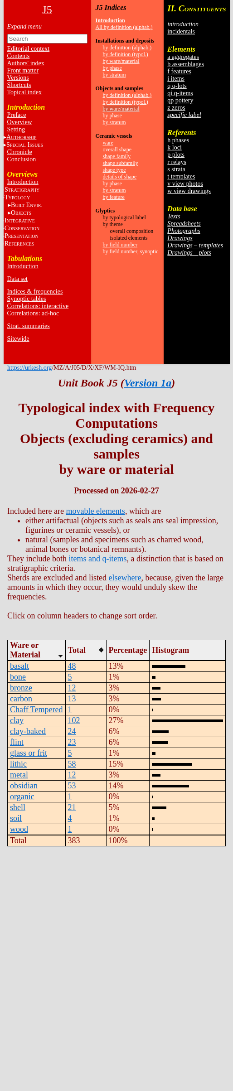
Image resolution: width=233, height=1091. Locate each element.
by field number (120, 244)
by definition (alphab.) (127, 47)
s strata (176, 169)
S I (24, 144)
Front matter (23, 70)
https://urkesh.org (29, 367)
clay (17, 720)
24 (72, 731)
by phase (112, 68)
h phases (178, 140)
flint (17, 742)
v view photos (185, 183)
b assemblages (185, 64)
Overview (19, 122)
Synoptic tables (26, 298)
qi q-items (180, 93)
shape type (114, 170)
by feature (114, 197)
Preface (16, 114)
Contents (18, 56)
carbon (21, 698)
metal (19, 774)
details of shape (120, 177)
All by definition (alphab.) (124, 27)
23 (72, 742)
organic (22, 796)
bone (18, 676)
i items (175, 78)
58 (72, 763)
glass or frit (28, 753)
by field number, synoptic (131, 251)
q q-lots (176, 85)
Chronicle (19, 152)
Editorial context (28, 48)
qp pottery (180, 100)
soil (16, 818)
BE (26, 205)
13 (72, 698)
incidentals (181, 31)
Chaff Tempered (36, 709)
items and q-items (97, 558)
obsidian (24, 785)
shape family (117, 156)
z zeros (176, 107)
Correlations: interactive (38, 306)
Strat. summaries (28, 326)
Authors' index (25, 63)
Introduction (23, 182)
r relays (176, 162)
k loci (174, 147)
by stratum (114, 75)
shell (17, 807)
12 (72, 687)
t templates (181, 176)
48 (72, 666)
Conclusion (21, 159)
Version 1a (148, 383)
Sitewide (18, 338)
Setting (16, 129)
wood (19, 829)
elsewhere (124, 577)
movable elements (95, 511)
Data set (17, 278)
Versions (18, 77)
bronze (21, 687)
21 (72, 807)
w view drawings (189, 191)
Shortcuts (19, 85)
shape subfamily (120, 163)
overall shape (117, 149)
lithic (18, 763)
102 (74, 720)
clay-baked (28, 731)
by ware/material (121, 61)
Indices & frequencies (35, 291)
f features (179, 71)
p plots (175, 154)
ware (108, 143)
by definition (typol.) (125, 54)
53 (72, 785)
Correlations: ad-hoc (33, 313)
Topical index (24, 92)
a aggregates (183, 56)
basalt (19, 666)
